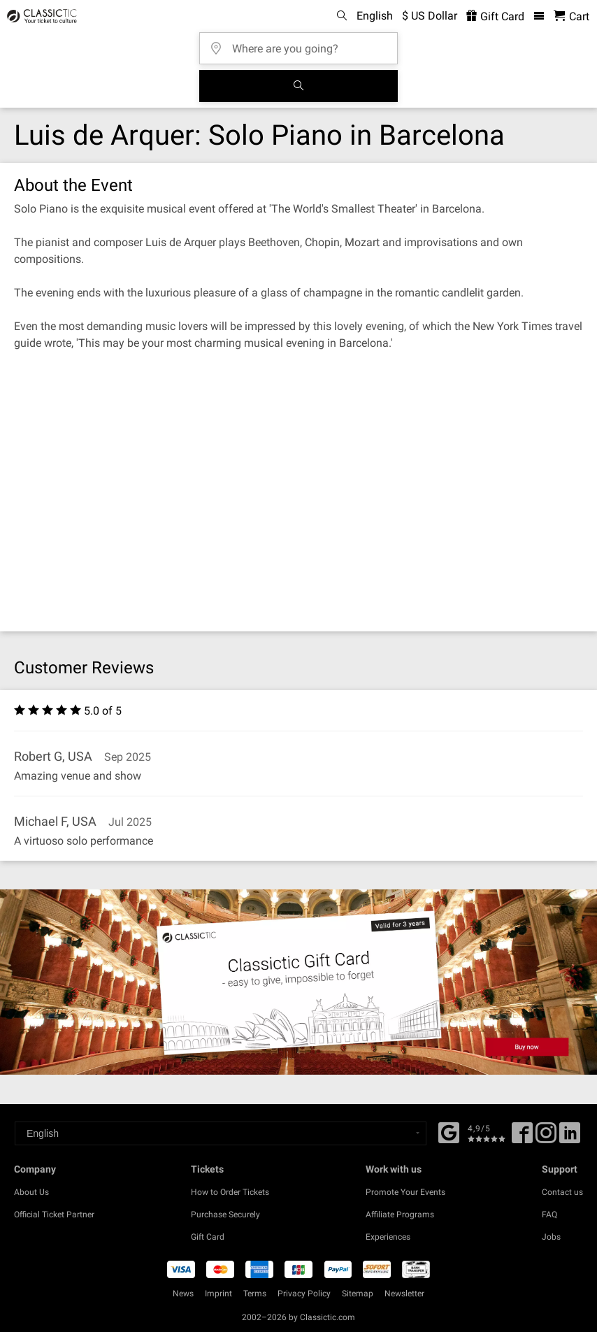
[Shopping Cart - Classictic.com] (571, 16)
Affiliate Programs (400, 1214)
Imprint (218, 1293)
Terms (254, 1293)
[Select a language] (220, 1133)
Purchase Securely (225, 1214)
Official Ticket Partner (54, 1214)
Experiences (388, 1237)
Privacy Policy (304, 1293)
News (183, 1293)
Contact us (562, 1192)
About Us (31, 1192)
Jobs (551, 1237)
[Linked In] (569, 1138)
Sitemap (357, 1293)
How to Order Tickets (230, 1192)
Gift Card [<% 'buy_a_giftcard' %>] (495, 16)
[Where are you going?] (302, 44)
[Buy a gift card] (298, 982)
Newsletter (404, 1293)
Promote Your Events (405, 1192)
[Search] (298, 86)
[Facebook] (448, 1131)
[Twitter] (545, 1138)
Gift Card (207, 1237)
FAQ (549, 1214)
